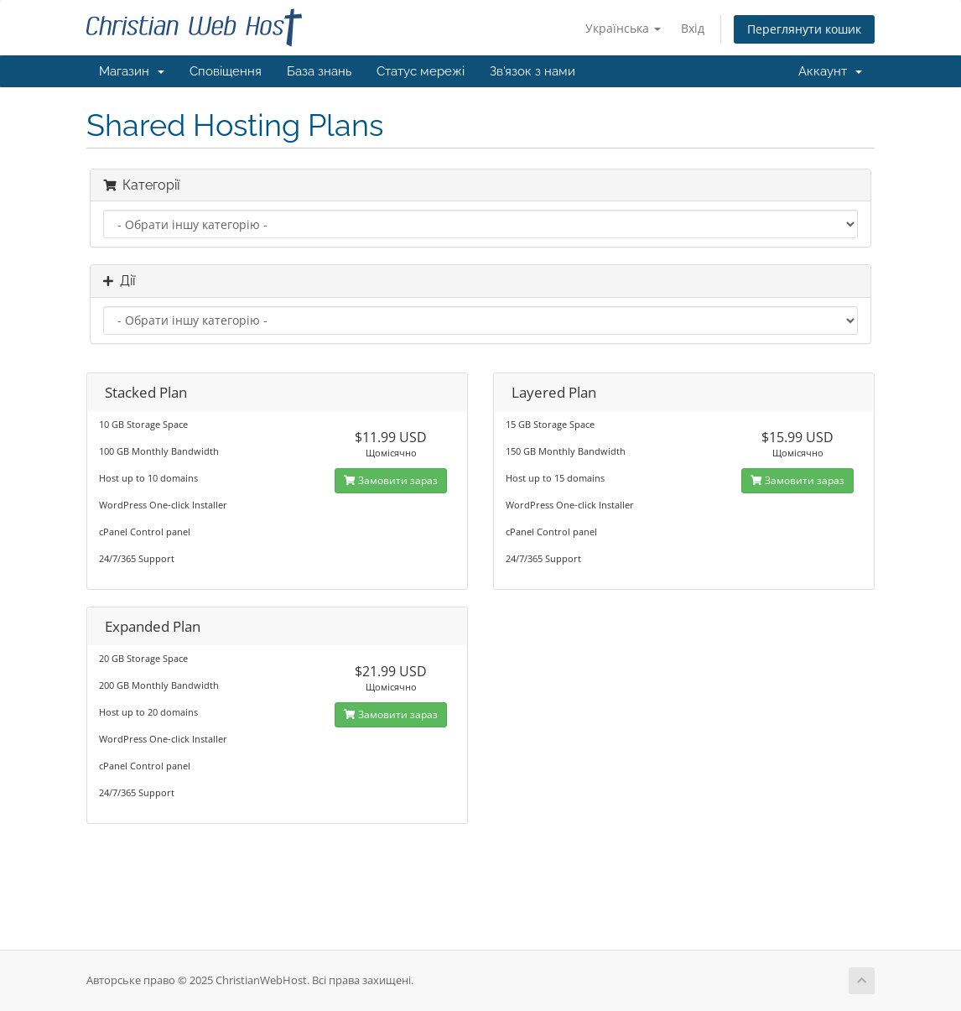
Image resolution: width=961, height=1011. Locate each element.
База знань (319, 71)
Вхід (692, 28)
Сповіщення (226, 71)
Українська (623, 28)
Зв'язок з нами (532, 71)
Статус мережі (421, 71)
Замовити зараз (391, 480)
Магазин (131, 71)
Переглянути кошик (804, 29)
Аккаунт (830, 71)
